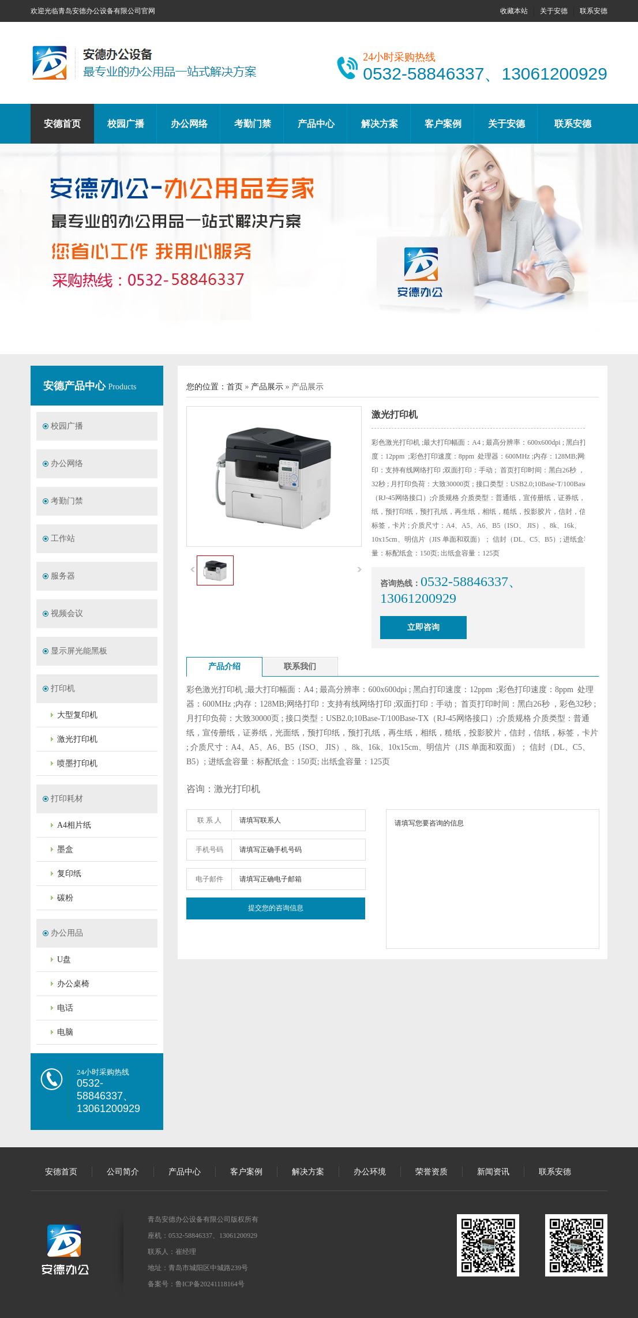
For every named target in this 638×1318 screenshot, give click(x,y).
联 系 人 (209, 820)
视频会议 (67, 613)
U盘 (64, 959)
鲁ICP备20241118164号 (210, 1284)
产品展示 (267, 386)
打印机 (63, 688)
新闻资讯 (493, 1171)
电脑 (65, 1032)
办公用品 (67, 933)
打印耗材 (67, 798)
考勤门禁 (252, 124)
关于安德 (554, 11)
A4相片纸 (74, 825)
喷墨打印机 (77, 763)
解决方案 (379, 124)
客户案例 (443, 124)
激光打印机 (77, 739)
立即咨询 (423, 627)
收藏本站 (514, 11)
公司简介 (123, 1171)
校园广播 (125, 124)
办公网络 (189, 124)
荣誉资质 (431, 1171)
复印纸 (69, 873)
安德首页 (62, 124)
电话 (65, 1008)
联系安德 (593, 11)
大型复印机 (77, 715)
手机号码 (209, 850)
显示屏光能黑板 (79, 651)
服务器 (63, 576)
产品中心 (316, 124)
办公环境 (370, 1171)
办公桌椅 (73, 983)
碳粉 (65, 897)
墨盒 (65, 849)
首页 (235, 386)
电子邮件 (209, 879)
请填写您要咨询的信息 (492, 879)
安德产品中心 (75, 386)
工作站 (63, 538)
